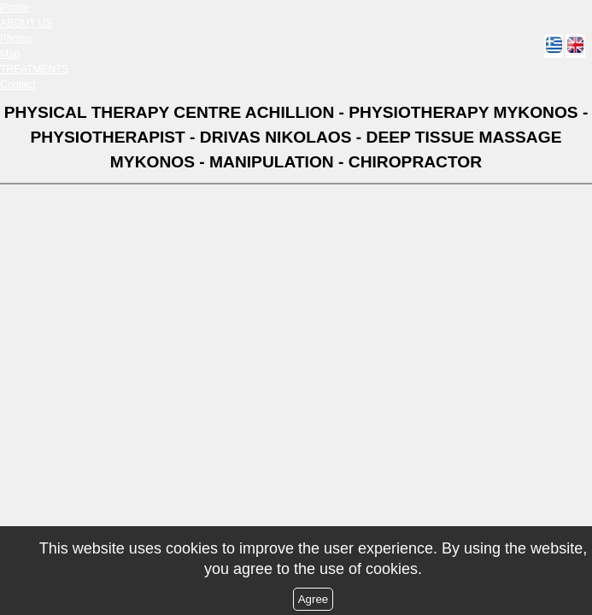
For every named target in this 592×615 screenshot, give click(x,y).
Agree (313, 599)
